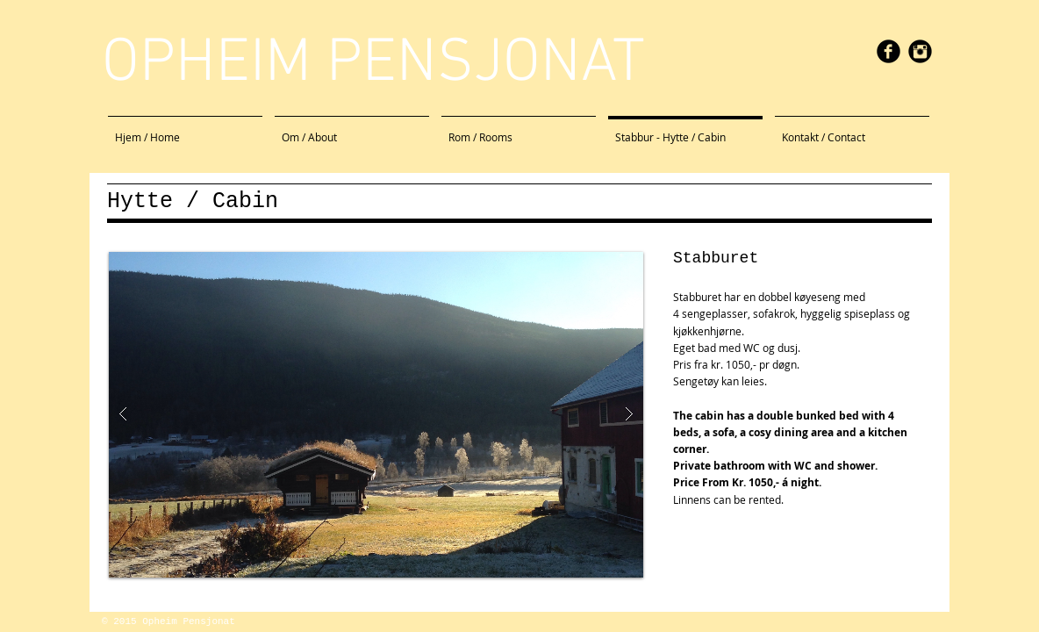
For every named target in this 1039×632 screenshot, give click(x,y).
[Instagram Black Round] (920, 51)
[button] (376, 415)
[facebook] (888, 51)
